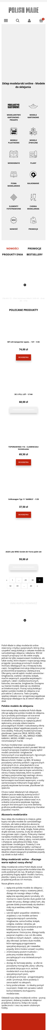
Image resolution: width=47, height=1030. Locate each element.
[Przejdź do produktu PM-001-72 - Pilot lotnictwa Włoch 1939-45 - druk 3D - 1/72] (23, 284)
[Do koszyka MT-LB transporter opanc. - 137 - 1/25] (23, 357)
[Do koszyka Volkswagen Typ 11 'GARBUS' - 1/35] (23, 515)
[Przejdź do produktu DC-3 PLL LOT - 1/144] (23, 381)
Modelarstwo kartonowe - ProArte (13, 109)
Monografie (13, 155)
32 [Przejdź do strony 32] (10, 586)
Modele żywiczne (33, 134)
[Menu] (6, 20)
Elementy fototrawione (13, 200)
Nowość (14, 229)
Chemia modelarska (33, 200)
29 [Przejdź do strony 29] (26, 580)
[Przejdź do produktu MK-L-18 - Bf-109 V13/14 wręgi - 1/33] (23, 632)
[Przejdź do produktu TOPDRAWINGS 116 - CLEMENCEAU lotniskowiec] (23, 434)
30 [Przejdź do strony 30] (33, 580)
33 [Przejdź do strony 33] (17, 586)
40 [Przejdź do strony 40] (31, 586)
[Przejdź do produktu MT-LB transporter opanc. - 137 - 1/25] (23, 329)
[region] (23, 49)
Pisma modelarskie (13, 177)
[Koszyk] (41, 20)
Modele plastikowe (13, 134)
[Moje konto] (29, 20)
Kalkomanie (33, 176)
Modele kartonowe (33, 108)
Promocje (33, 229)
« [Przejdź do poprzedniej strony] (6, 580)
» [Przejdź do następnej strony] (37, 586)
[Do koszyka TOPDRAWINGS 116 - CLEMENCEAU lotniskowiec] (23, 462)
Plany (33, 155)
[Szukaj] (18, 20)
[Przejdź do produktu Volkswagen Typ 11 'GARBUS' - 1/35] (23, 486)
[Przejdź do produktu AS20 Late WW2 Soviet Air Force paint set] (23, 539)
